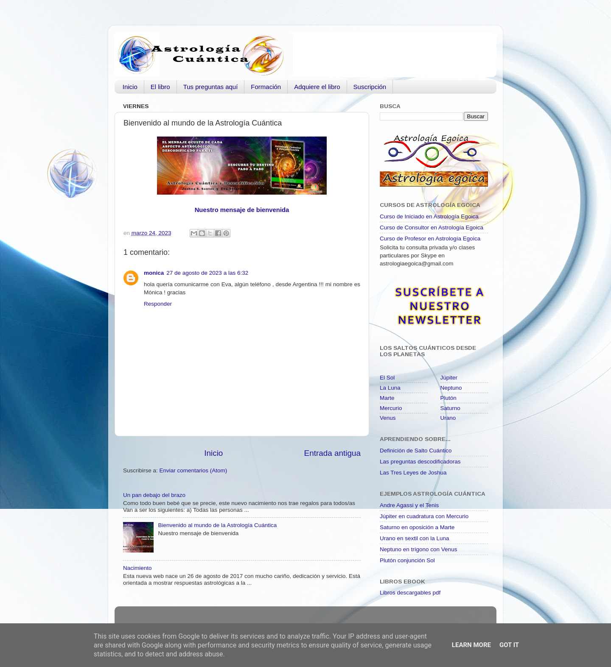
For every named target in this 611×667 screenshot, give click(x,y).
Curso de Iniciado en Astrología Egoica (429, 216)
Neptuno (451, 388)
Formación (266, 86)
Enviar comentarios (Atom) (193, 470)
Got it (509, 645)
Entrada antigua (332, 453)
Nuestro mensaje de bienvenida (242, 210)
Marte (387, 398)
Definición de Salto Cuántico (416, 450)
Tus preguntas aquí (210, 86)
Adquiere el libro (317, 86)
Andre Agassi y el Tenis (409, 505)
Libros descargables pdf (410, 592)
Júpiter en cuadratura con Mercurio (424, 516)
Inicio (130, 86)
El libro (160, 86)
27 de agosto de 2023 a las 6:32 (207, 273)
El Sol (387, 377)
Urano (448, 418)
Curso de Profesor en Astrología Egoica (430, 238)
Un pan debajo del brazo (154, 495)
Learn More (471, 645)
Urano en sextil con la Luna (414, 538)
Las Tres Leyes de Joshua (413, 472)
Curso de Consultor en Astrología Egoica (431, 227)
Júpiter (449, 377)
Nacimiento (137, 568)
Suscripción (370, 86)
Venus (388, 418)
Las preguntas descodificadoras (420, 461)
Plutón (448, 398)
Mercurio (391, 408)
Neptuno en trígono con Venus (418, 549)
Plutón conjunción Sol (407, 560)
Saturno (450, 408)
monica (154, 273)
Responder (158, 304)
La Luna (390, 388)
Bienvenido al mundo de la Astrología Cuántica (217, 525)
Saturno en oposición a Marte (417, 527)
